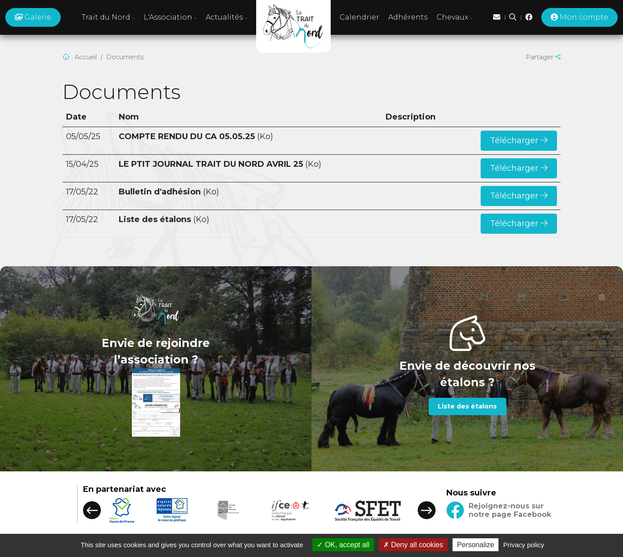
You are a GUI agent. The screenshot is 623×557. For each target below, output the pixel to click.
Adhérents (408, 17)
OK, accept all (343, 545)
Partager (543, 57)
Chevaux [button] (454, 17)
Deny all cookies (413, 545)
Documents (125, 57)
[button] (92, 510)
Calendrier (359, 17)
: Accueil (79, 57)
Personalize (475, 545)
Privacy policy (523, 545)
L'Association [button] (170, 17)
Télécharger (519, 140)
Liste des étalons (467, 406)
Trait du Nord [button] (108, 17)
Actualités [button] (226, 17)
